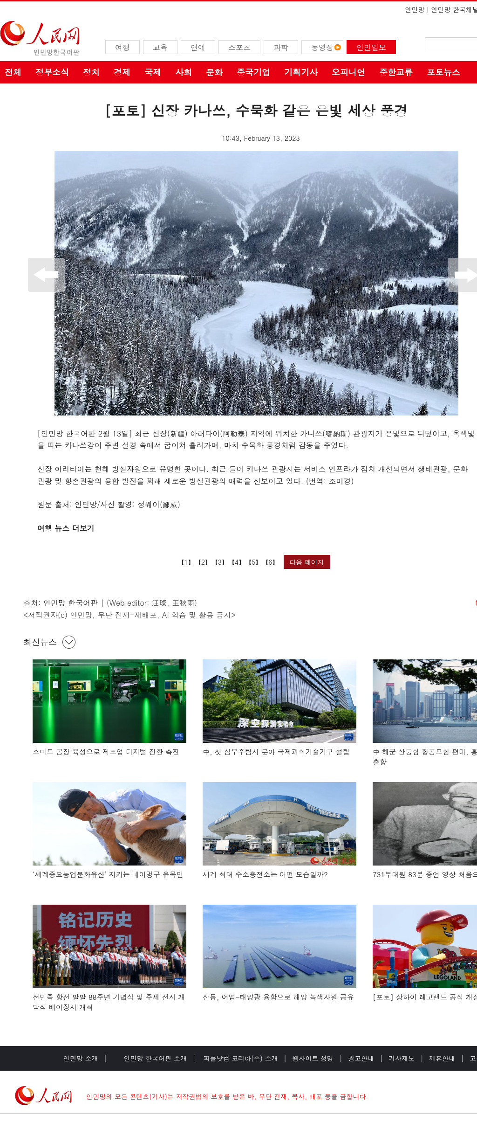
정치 (91, 72)
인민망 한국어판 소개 (155, 1058)
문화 (214, 72)
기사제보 (401, 1058)
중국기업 (253, 72)
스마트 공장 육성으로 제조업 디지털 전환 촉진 (106, 751)
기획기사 (301, 72)
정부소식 (52, 72)
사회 (183, 72)
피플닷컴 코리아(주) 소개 (239, 1058)
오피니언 (348, 72)
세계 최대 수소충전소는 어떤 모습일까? (265, 874)
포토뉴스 (443, 72)
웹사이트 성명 (313, 1058)
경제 (122, 72)
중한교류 (396, 72)
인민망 (414, 9)
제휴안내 (442, 1058)
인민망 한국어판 (70, 602)
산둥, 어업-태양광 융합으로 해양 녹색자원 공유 (278, 997)
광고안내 (361, 1058)
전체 (13, 72)
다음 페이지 (306, 562)
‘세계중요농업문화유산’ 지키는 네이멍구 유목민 (108, 874)
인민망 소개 (80, 1058)
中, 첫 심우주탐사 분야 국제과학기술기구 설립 (276, 751)
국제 (152, 72)
